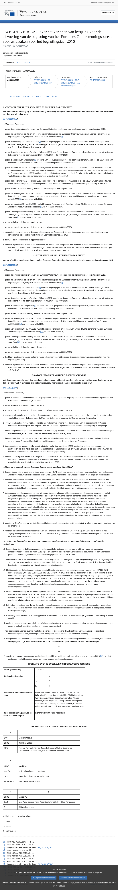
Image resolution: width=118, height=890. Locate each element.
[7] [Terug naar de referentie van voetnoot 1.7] (4, 859)
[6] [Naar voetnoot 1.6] (18, 217)
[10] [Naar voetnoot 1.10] (20, 324)
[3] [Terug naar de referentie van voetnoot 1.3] (4, 847)
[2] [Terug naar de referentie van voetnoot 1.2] (4, 845)
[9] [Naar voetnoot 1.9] (35, 306)
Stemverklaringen (68, 86)
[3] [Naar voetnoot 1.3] (35, 160)
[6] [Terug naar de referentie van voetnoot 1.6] (4, 856)
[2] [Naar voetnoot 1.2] (40, 142)
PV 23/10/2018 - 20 (42, 80)
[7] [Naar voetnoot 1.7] (62, 283)
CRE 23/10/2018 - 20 (43, 83)
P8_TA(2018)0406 (97, 80)
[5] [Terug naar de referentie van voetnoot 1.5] (4, 853)
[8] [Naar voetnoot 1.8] (40, 287)
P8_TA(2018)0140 (45, 847)
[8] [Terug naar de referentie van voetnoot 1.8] (4, 861)
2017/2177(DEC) (23, 62)
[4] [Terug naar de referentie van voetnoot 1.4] (4, 850)
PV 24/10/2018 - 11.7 (70, 80)
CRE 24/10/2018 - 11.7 (70, 83)
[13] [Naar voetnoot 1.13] (101, 656)
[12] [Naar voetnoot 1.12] (18, 342)
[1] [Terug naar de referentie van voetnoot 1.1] (4, 842)
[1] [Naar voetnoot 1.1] (62, 137)
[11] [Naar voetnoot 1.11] (41, 332)
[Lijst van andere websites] (102, 2)
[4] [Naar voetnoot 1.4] (20, 199)
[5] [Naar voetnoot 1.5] (41, 207)
